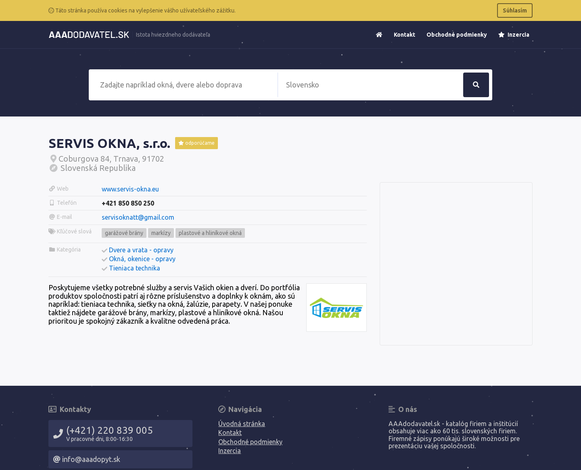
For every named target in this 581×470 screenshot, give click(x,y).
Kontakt (404, 34)
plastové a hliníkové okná (210, 233)
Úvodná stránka (241, 423)
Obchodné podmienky (456, 34)
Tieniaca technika (134, 268)
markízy (161, 233)
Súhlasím (515, 10)
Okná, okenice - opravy (142, 258)
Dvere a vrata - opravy (141, 250)
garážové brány (124, 233)
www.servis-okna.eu (130, 189)
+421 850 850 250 (128, 203)
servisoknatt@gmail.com (138, 217)
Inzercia (513, 34)
